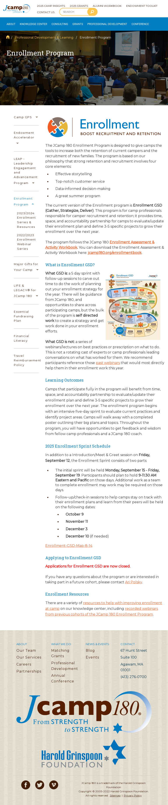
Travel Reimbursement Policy (27, 356)
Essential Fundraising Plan (24, 312)
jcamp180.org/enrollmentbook (115, 249)
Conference (128, 22)
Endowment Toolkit (142, 5)
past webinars (108, 359)
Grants (72, 22)
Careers (23, 661)
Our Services (28, 654)
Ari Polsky (133, 579)
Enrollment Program (23, 198)
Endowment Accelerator (24, 135)
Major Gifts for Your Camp (26, 264)
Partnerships (28, 668)
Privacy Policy (133, 792)
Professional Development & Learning (44, 34)
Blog (90, 647)
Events (92, 654)
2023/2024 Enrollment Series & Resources (26, 216)
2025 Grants (79, 5)
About (10, 22)
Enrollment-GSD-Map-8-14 (68, 542)
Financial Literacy (21, 335)
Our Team (26, 647)
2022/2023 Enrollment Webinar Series (26, 238)
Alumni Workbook (107, 5)
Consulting (54, 22)
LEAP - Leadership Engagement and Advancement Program (26, 168)
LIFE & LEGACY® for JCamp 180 (25, 288)
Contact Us (45, 12)
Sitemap (115, 792)
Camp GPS (25, 113)
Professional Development (98, 22)
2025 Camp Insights (51, 5)
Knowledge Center (31, 22)
